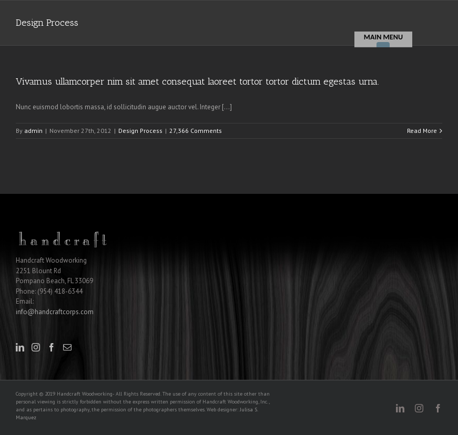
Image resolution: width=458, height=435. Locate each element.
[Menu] (383, 39)
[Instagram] (36, 347)
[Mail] (67, 347)
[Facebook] (51, 347)
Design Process (140, 130)
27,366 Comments (195, 130)
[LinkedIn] (20, 347)
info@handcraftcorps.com (55, 311)
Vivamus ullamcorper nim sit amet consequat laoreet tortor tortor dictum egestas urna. (197, 81)
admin (33, 130)
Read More (422, 130)
